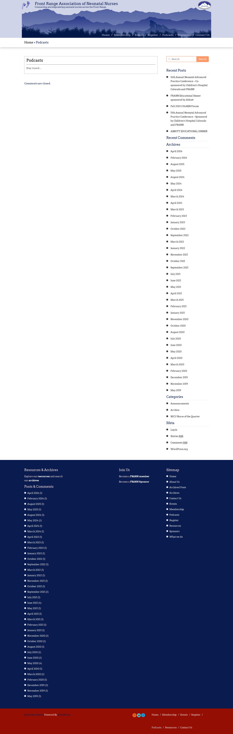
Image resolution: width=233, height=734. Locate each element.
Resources (184, 34)
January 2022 (178, 248)
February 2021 (179, 306)
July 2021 (175, 274)
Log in (174, 429)
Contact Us (202, 34)
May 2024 (176, 183)
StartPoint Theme (34, 714)
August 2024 (177, 177)
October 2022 (178, 229)
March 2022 (177, 241)
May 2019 (176, 390)
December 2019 (179, 377)
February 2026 (179, 157)
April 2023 (176, 203)
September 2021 (179, 267)
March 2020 (177, 364)
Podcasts (168, 34)
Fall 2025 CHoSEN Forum (185, 106)
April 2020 (176, 358)
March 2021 (177, 300)
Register (153, 34)
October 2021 (178, 261)
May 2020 (176, 351)
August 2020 (177, 332)
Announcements (180, 403)
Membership (122, 34)
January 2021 (178, 313)
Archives (174, 493)
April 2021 (176, 293)
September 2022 (180, 235)
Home (106, 34)
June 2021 (176, 280)
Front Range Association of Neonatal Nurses (76, 4)
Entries (177, 436)
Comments (179, 442)
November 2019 (179, 384)
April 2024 (176, 190)
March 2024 (177, 196)
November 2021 (179, 254)
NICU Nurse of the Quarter (185, 416)
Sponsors (174, 531)
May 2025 (176, 170)
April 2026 (176, 151)
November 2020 (179, 319)
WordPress (64, 714)
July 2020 (176, 338)
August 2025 (177, 164)
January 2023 (178, 222)
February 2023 (179, 216)
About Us (174, 482)
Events (139, 34)
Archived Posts (177, 487)
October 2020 (178, 325)
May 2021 (176, 287)
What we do (176, 537)
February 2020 (179, 371)
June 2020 (176, 345)
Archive (175, 410)
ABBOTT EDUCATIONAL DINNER (189, 131)
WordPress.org (179, 449)
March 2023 (177, 209)
